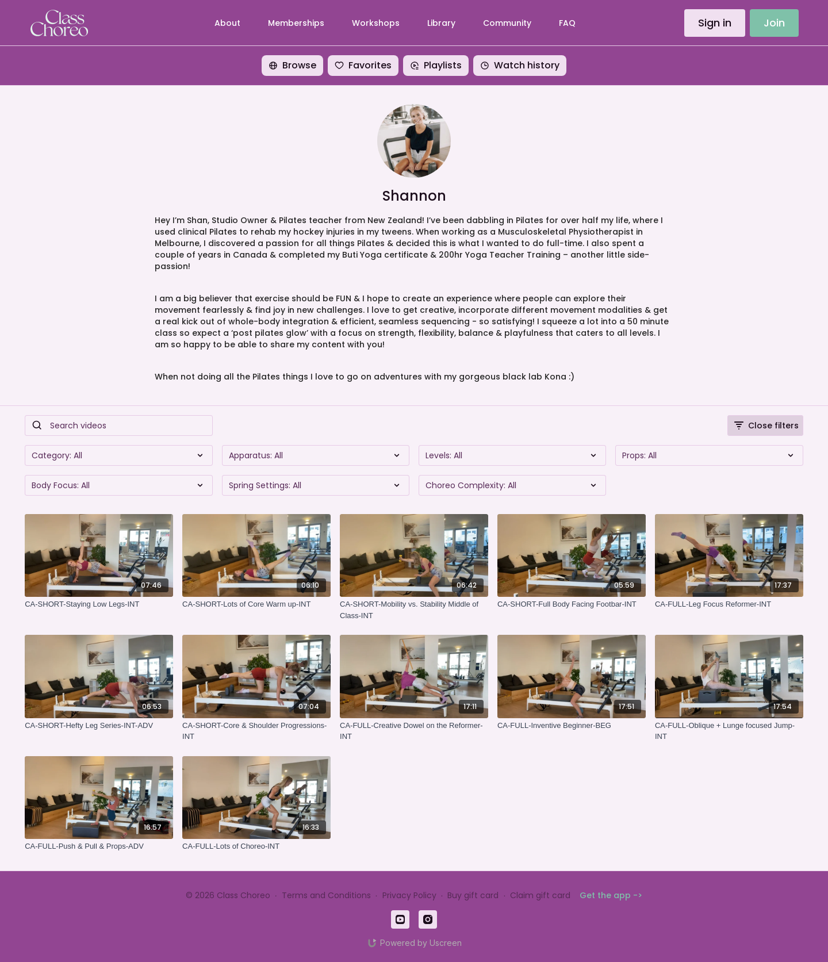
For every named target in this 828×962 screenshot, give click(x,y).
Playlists (436, 65)
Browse (292, 65)
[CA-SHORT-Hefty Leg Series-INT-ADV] (99, 725)
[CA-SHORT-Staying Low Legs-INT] (99, 604)
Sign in (714, 23)
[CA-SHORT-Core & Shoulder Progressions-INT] (256, 731)
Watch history (519, 65)
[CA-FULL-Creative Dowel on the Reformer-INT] (414, 731)
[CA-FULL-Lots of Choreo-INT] (256, 846)
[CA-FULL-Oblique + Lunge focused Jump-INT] (729, 731)
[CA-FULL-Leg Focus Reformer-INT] (729, 604)
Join (774, 23)
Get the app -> (611, 895)
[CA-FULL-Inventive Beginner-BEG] (571, 725)
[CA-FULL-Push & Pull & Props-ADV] (99, 846)
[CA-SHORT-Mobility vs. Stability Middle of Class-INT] (414, 610)
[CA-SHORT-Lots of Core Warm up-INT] (256, 604)
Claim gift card (540, 895)
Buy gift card (473, 895)
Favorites (363, 65)
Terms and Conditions (326, 895)
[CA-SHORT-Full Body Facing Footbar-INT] (571, 604)
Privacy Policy (409, 895)
